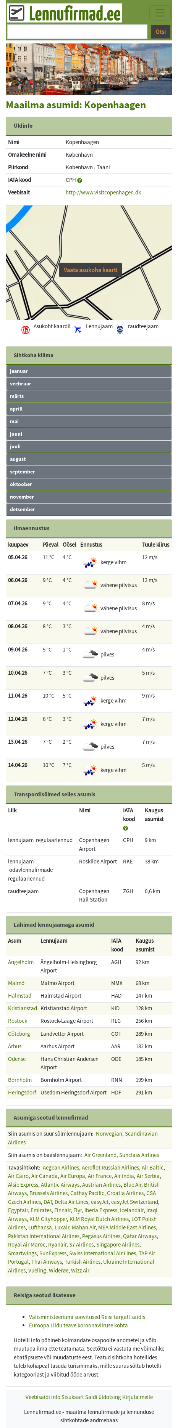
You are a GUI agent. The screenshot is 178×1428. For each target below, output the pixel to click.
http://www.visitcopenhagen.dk (103, 192)
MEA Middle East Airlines (127, 1227)
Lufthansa (40, 1227)
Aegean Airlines (61, 1167)
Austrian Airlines (101, 1184)
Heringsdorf (22, 1092)
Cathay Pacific (87, 1193)
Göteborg (19, 1033)
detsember (22, 509)
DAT (48, 1201)
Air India (124, 1175)
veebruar (20, 383)
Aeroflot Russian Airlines (110, 1167)
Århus (14, 1046)
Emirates (41, 1210)
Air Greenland (100, 1154)
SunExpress (52, 1253)
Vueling (37, 1270)
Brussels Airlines (48, 1193)
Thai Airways (46, 1261)
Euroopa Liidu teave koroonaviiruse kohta (78, 1325)
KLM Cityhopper (48, 1219)
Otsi (160, 31)
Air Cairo (18, 1175)
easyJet (99, 1201)
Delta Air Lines (71, 1201)
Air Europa (72, 1175)
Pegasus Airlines (101, 1236)
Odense (17, 1058)
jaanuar (19, 370)
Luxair (62, 1227)
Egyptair (18, 1210)
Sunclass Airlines (139, 1154)
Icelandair (132, 1210)
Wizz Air (80, 1270)
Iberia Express (100, 1210)
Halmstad (19, 995)
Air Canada (44, 1175)
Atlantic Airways (60, 1184)
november (22, 496)
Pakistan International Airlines (43, 1236)
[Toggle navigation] (160, 13)
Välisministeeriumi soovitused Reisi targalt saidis (87, 1316)
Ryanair (57, 1244)
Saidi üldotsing (103, 1397)
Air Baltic (152, 1167)
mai (14, 421)
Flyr (77, 1210)
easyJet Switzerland (134, 1201)
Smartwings (22, 1253)
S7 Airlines (81, 1244)
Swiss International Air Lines (102, 1253)
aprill (16, 408)
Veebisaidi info (43, 1397)
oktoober (21, 484)
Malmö (16, 983)
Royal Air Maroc (26, 1244)
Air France (100, 1175)
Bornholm (20, 1079)
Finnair (62, 1210)
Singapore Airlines (117, 1244)
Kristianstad (22, 1008)
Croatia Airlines (125, 1193)
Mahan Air (83, 1227)
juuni (16, 433)
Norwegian (109, 1133)
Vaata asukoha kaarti (90, 270)
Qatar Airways (140, 1236)
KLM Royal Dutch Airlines (99, 1219)
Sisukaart (72, 1397)
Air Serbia (148, 1175)
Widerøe (58, 1270)
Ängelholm (21, 962)
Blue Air (132, 1184)
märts (17, 396)
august (18, 459)
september (22, 471)
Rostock (17, 1020)
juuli (15, 446)
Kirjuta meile (137, 1397)
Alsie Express (23, 1184)
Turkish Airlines (82, 1261)
